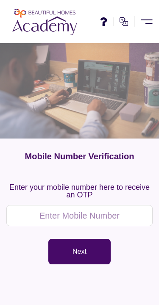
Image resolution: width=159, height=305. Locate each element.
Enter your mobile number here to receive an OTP (79, 191)
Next (79, 251)
